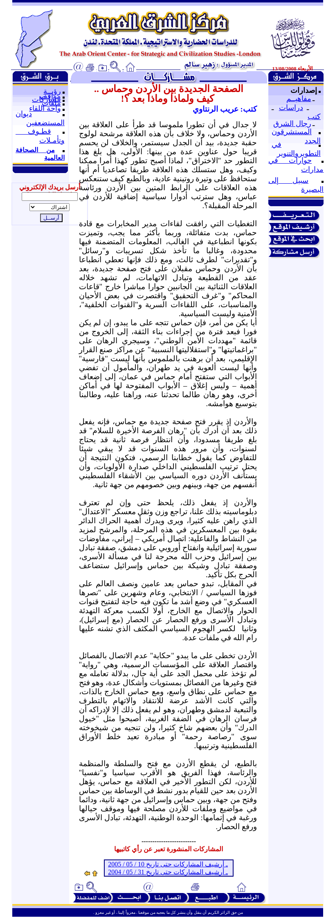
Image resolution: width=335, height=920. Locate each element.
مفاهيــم (298, 98)
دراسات (291, 107)
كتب (314, 116)
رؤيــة (52, 91)
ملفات (51, 103)
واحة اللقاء (45, 108)
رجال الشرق (292, 123)
